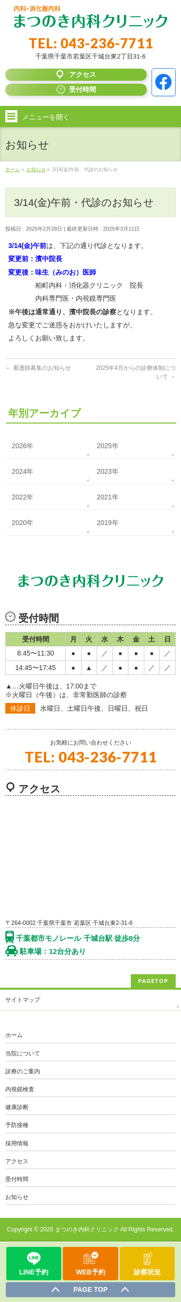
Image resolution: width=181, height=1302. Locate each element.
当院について (22, 1053)
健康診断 (16, 1107)
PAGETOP (153, 981)
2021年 (108, 497)
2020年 (22, 523)
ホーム (14, 1035)
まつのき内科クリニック (87, 1229)
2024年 (22, 471)
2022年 (22, 497)
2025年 (108, 446)
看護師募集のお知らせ (37, 368)
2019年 (108, 523)
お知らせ (16, 1197)
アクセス (16, 1161)
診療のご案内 (22, 1071)
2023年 (108, 471)
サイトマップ (22, 999)
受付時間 (16, 1179)
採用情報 (16, 1143)
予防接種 (16, 1125)
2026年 (22, 446)
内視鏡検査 (19, 1089)
